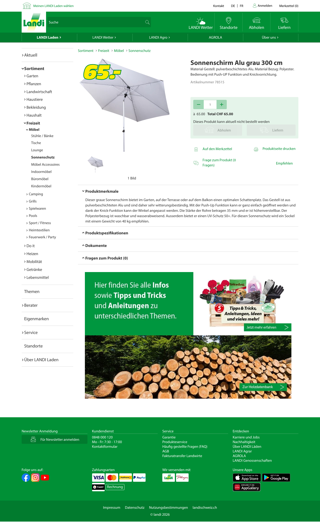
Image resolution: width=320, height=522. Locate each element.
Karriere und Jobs (246, 437)
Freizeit (33, 123)
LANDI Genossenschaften (252, 460)
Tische (36, 143)
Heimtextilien (39, 230)
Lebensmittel (38, 277)
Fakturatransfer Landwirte (182, 456)
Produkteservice (174, 442)
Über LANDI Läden (247, 446)
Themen (32, 291)
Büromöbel (39, 179)
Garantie (169, 437)
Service (31, 332)
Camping (36, 194)
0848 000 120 (102, 437)
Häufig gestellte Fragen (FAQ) (184, 446)
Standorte (33, 346)
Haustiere (35, 99)
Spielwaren (37, 208)
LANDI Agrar (242, 451)
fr (241, 5)
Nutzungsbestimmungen (168, 507)
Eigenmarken (36, 318)
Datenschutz (134, 507)
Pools (33, 215)
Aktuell (30, 55)
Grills (33, 201)
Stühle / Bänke (42, 136)
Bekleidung (36, 107)
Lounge (37, 150)
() (288, 5)
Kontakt (218, 5)
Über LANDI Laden (41, 359)
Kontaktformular (105, 446)
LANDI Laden (47, 37)
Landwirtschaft (39, 91)
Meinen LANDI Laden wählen (53, 5)
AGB (165, 451)
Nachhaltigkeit (244, 442)
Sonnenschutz (43, 157)
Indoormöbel (41, 171)
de (233, 5)
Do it (31, 245)
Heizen (32, 253)
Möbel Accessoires (45, 164)
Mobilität (34, 261)
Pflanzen (34, 83)
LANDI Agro (158, 37)
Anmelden (265, 5)
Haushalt (34, 115)
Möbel (34, 129)
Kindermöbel (41, 186)
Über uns (269, 37)
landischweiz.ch (205, 507)
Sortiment (34, 68)
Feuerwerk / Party (42, 237)
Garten (32, 75)
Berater (31, 305)
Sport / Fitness (40, 223)
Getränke (34, 269)
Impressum (111, 507)
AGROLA (215, 37)
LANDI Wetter (103, 37)
